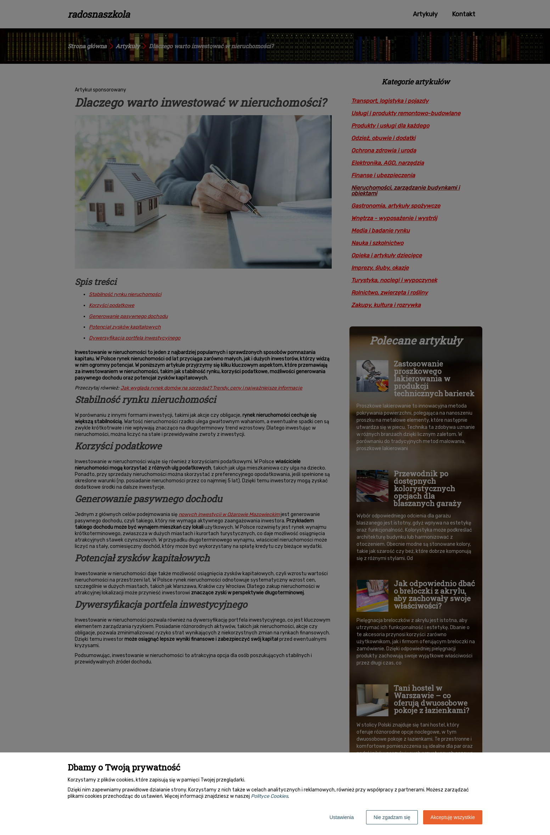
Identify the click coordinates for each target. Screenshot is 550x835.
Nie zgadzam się (392, 817)
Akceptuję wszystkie (453, 817)
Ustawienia (342, 817)
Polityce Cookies (269, 796)
